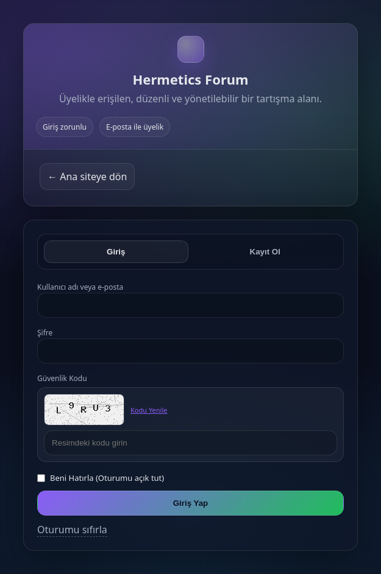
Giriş (116, 251)
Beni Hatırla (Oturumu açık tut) (107, 477)
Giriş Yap (190, 503)
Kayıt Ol (265, 251)
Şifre (44, 332)
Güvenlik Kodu (62, 378)
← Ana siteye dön (87, 176)
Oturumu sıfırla (72, 529)
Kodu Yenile (148, 410)
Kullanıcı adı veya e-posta (80, 287)
